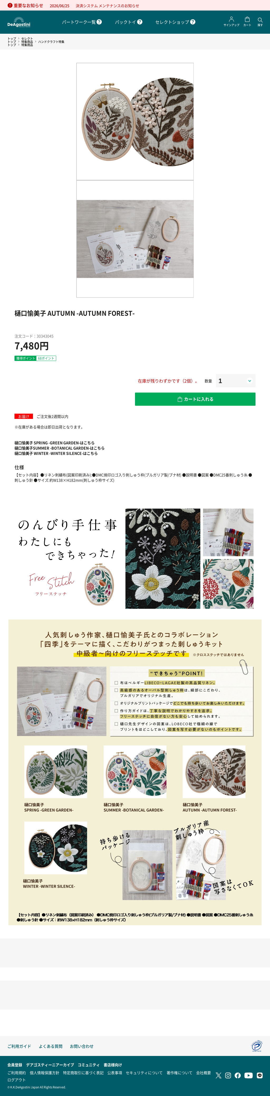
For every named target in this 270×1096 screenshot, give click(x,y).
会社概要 (203, 1072)
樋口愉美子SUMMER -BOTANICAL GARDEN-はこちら (60, 448)
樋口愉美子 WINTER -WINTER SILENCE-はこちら (56, 453)
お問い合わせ (82, 1046)
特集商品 (27, 41)
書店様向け (113, 1064)
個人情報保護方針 (44, 1072)
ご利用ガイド (19, 1046)
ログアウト (16, 1079)
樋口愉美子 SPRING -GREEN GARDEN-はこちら (55, 442)
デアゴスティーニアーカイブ (50, 1064)
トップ (11, 38)
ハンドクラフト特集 (51, 41)
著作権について (179, 1072)
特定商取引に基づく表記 (83, 1072)
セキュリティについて (144, 1072)
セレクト (27, 38)
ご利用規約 (16, 1072)
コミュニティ (89, 1064)
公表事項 (114, 1072)
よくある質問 (50, 1046)
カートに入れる (199, 399)
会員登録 (14, 1064)
